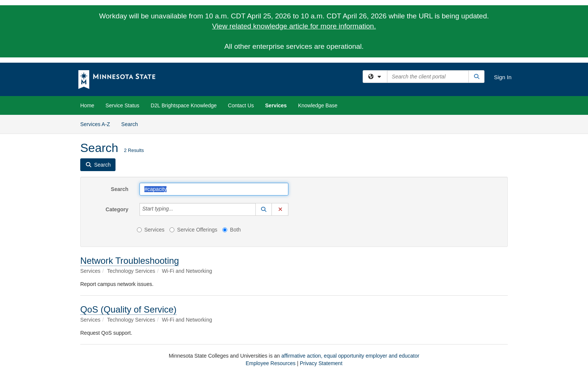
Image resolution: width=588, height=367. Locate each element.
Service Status (122, 105)
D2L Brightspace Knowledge (184, 105)
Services (276, 105)
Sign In (503, 77)
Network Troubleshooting (129, 261)
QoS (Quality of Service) (128, 309)
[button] (263, 209)
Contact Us (241, 105)
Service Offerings (193, 230)
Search (132, 123)
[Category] (177, 209)
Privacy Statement (321, 363)
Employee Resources (271, 363)
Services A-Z (95, 124)
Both (231, 230)
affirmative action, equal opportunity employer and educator (350, 356)
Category (117, 209)
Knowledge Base (318, 105)
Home (87, 105)
